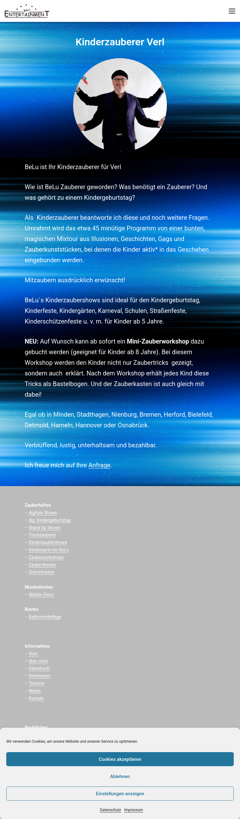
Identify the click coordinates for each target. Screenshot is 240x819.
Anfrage (99, 465)
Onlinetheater (42, 572)
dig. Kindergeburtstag (50, 520)
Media (35, 690)
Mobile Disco (41, 594)
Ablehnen (120, 776)
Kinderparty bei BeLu (49, 549)
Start (33, 653)
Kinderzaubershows (48, 542)
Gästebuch (39, 668)
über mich (38, 661)
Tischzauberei (42, 534)
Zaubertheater (42, 564)
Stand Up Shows (45, 527)
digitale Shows (43, 512)
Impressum (133, 810)
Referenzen (40, 675)
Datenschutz (110, 810)
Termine (36, 683)
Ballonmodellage (45, 616)
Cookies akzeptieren (120, 759)
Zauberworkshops (46, 557)
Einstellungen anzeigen (120, 793)
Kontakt (36, 698)
